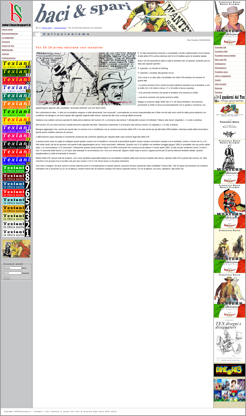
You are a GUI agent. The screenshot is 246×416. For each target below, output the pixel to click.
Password (16, 273)
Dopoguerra (220, 68)
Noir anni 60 (220, 59)
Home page (7, 29)
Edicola (218, 88)
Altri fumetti (220, 84)
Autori (218, 80)
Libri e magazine (223, 76)
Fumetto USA (221, 51)
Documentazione (10, 33)
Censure (6, 42)
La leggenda (8, 37)
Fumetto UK (220, 47)
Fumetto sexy (221, 72)
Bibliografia (7, 50)
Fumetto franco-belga (225, 55)
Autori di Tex (8, 46)
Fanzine (218, 92)
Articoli (5, 54)
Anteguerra (220, 64)
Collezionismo (9, 58)
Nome (15, 268)
